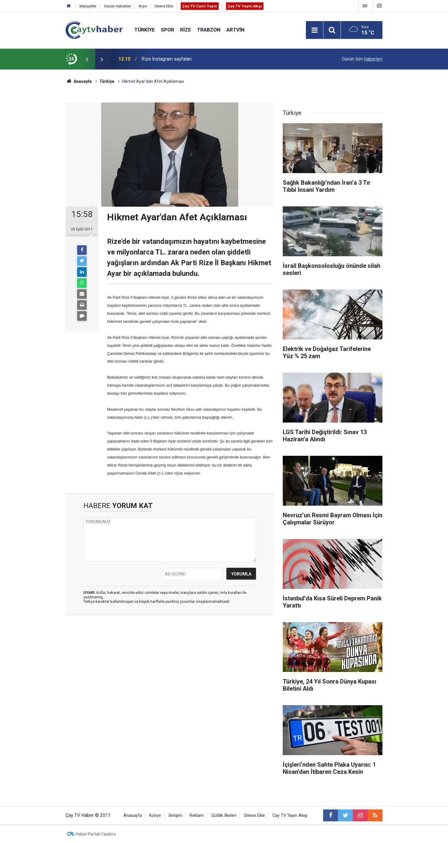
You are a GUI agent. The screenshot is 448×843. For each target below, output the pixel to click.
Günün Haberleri (117, 6)
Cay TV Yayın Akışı (289, 815)
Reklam (197, 815)
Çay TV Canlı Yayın (199, 6)
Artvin (235, 30)
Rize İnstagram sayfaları (167, 59)
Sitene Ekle (164, 6)
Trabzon (208, 30)
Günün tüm (362, 59)
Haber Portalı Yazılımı (96, 834)
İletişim (175, 815)
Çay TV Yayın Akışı (245, 6)
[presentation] (87, 59)
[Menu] (314, 30)
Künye (155, 815)
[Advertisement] (170, 675)
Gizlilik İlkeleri (223, 815)
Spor (167, 30)
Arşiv (143, 6)
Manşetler (88, 6)
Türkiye (144, 30)
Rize (185, 30)
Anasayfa (132, 815)
